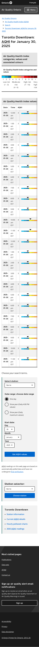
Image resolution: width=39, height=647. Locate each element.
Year (7, 441)
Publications (6, 559)
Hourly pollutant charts (17, 524)
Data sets (5, 565)
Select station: (11, 381)
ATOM (4, 570)
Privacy (4, 626)
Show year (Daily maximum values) (17, 413)
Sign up (19, 603)
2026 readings (15, 529)
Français (32, 2)
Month (8, 433)
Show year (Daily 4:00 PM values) (19, 405)
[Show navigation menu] (31, 9)
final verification (17, 472)
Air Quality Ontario (11, 10)
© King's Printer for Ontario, (16, 638)
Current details (16, 519)
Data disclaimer (8, 632)
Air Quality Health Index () (17, 22)
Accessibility (6, 621)
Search (7, 25)
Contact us (6, 575)
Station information (15, 514)
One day (13, 399)
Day (6, 425)
